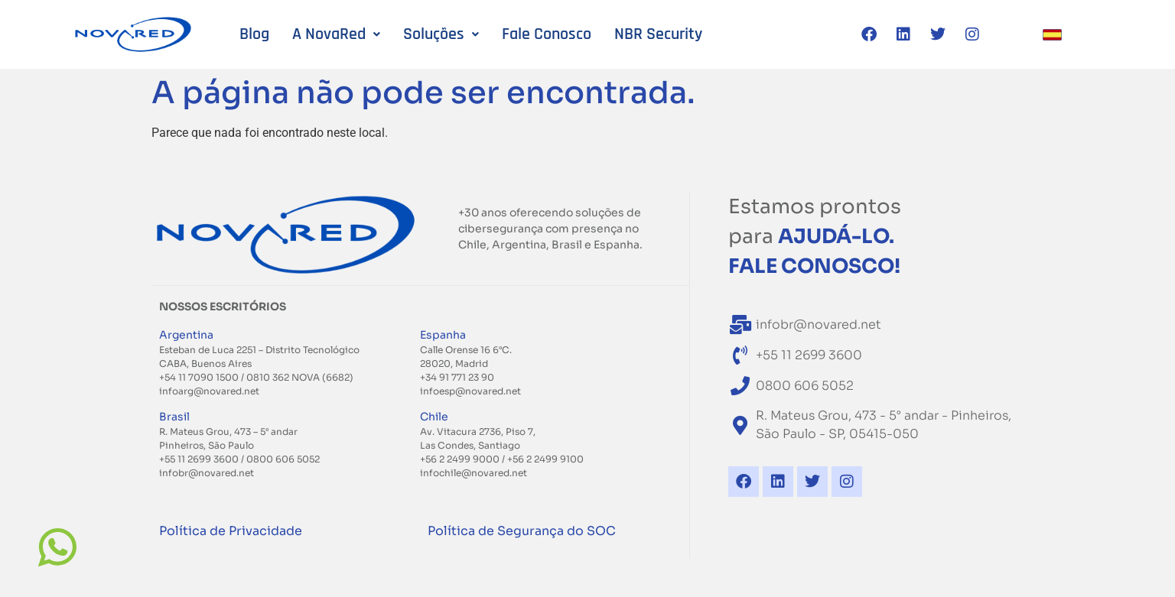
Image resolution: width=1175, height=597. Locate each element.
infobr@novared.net (206, 473)
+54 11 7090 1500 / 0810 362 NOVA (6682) (256, 377)
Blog (254, 34)
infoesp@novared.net (470, 391)
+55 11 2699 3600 (199, 459)
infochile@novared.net (473, 473)
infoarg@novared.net (209, 391)
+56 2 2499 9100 (545, 459)
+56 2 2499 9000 (461, 459)
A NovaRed (336, 34)
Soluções (441, 34)
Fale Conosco (546, 34)
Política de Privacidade (230, 531)
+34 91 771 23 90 (457, 377)
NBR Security (658, 34)
